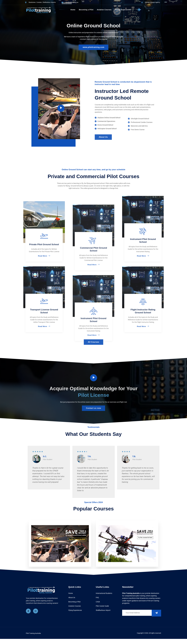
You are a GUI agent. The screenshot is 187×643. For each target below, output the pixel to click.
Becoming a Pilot (86, 10)
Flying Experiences (123, 10)
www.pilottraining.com (93, 47)
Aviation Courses (104, 10)
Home (72, 10)
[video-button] (93, 377)
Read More (8, 256)
